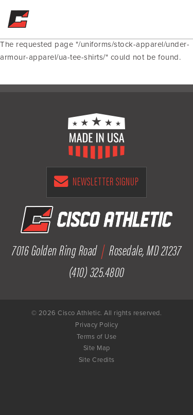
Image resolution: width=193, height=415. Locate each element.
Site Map (96, 348)
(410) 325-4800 (148, 16)
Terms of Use (97, 337)
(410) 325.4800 (97, 271)
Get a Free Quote (126, 16)
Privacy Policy (96, 325)
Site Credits (97, 360)
